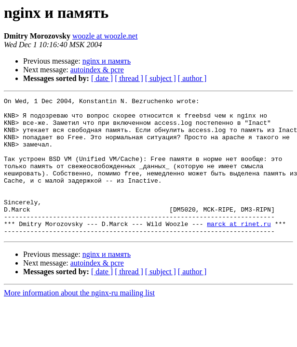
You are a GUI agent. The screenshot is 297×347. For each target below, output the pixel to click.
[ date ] (102, 78)
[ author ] (192, 78)
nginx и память (106, 61)
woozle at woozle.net (105, 36)
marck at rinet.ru (239, 249)
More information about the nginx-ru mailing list (79, 320)
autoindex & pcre (97, 70)
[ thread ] (129, 78)
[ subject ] (160, 78)
